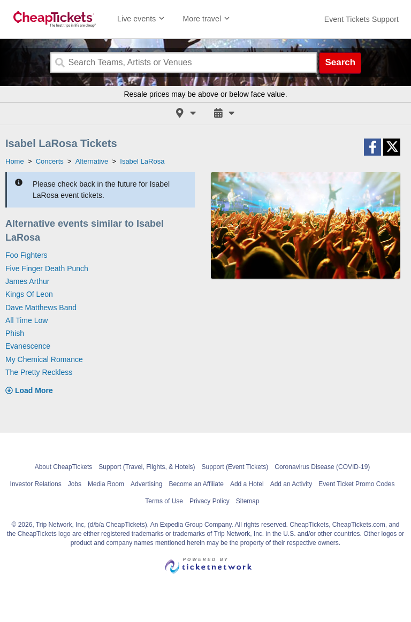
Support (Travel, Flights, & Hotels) (146, 467)
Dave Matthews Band (41, 307)
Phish (14, 333)
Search (340, 62)
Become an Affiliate (196, 484)
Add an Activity (291, 484)
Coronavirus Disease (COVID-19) (322, 467)
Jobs (74, 484)
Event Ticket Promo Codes (356, 484)
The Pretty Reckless (38, 372)
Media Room (106, 484)
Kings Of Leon (29, 294)
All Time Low (26, 320)
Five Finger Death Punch (46, 268)
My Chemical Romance (44, 359)
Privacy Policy (209, 501)
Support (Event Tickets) (235, 467)
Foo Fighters (26, 255)
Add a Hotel (247, 484)
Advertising (146, 484)
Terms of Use (164, 501)
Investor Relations (36, 484)
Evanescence (27, 346)
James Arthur (27, 281)
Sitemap (248, 501)
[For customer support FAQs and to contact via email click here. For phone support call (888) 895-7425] (361, 19)
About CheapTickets (64, 467)
